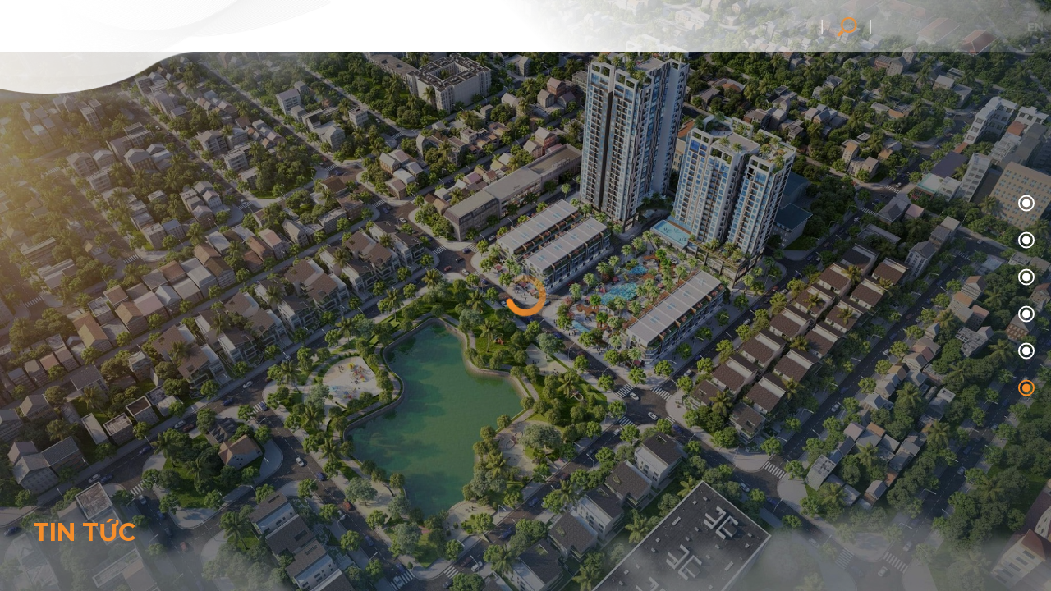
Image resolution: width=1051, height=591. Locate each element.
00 (1024, 204)
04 (1024, 352)
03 (1024, 315)
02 (1024, 278)
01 (1024, 241)
